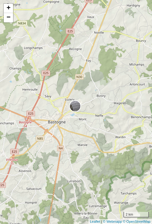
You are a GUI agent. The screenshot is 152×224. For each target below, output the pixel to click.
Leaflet (95, 221)
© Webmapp (113, 221)
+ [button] (9, 8)
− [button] (9, 17)
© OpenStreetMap (136, 221)
